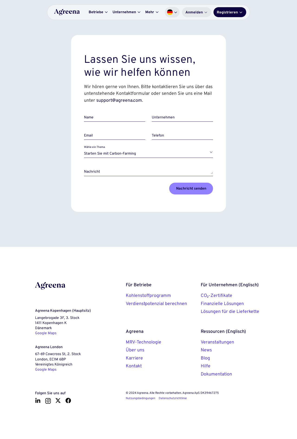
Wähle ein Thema (94, 147)
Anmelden (196, 12)
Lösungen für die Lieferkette (230, 311)
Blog (205, 357)
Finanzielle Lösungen (222, 303)
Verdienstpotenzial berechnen (156, 303)
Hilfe (205, 365)
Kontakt (134, 365)
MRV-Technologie (143, 341)
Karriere (134, 357)
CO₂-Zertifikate (216, 295)
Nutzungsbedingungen (140, 398)
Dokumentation (216, 373)
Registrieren (230, 12)
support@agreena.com (119, 100)
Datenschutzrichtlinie (173, 398)
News (206, 349)
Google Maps (45, 333)
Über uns (135, 349)
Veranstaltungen (217, 341)
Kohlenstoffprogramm (148, 295)
